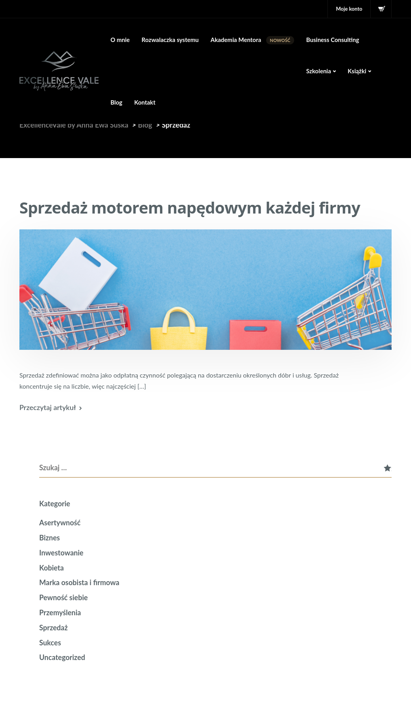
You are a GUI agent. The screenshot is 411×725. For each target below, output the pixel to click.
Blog (116, 102)
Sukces (50, 642)
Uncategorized (62, 657)
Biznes (49, 537)
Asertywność (59, 522)
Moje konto (349, 9)
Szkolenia (318, 70)
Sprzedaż (53, 627)
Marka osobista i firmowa (79, 582)
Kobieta (51, 567)
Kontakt (145, 102)
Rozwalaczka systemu (170, 39)
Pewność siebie (63, 597)
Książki (357, 70)
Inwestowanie (61, 552)
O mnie (120, 39)
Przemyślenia (60, 612)
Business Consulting (332, 39)
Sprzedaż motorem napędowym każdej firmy (189, 207)
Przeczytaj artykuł (47, 407)
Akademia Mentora (253, 40)
